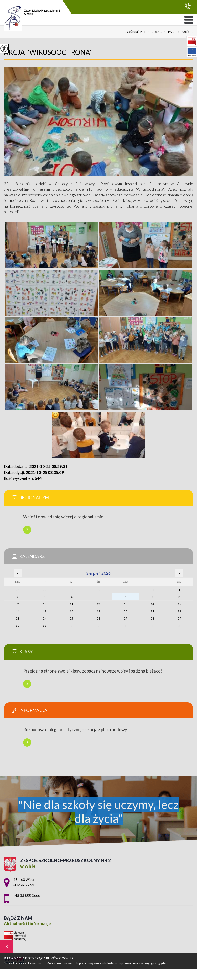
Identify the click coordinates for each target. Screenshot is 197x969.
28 (152, 618)
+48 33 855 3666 (188, 6)
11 (71, 604)
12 (98, 604)
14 (152, 604)
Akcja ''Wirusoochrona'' (48, 52)
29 (179, 618)
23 (17, 618)
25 (71, 618)
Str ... (155, 32)
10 (44, 604)
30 (17, 625)
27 (125, 618)
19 (98, 611)
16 (17, 611)
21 (152, 611)
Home (144, 31)
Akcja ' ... (184, 32)
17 (44, 611)
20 (125, 611)
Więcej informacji (27, 530)
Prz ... (168, 32)
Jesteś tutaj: (131, 31)
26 (98, 618)
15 (179, 604)
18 (71, 611)
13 (125, 604)
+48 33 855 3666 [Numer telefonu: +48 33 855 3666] (26, 895)
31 (44, 625)
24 (44, 618)
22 (179, 611)
